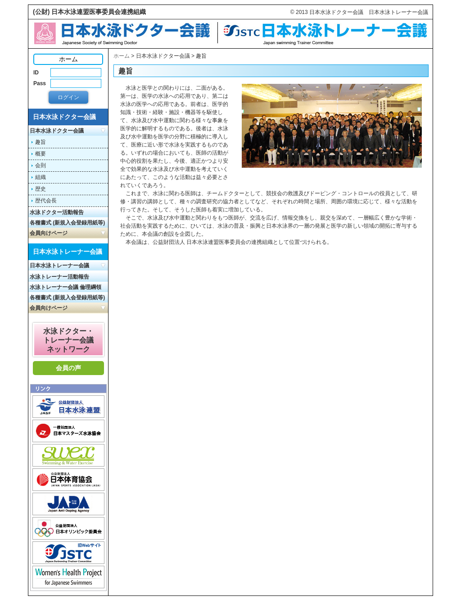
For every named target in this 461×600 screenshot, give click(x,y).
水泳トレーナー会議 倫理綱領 (65, 287)
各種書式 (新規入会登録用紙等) (67, 223)
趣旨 (40, 142)
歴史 (40, 189)
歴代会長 (46, 200)
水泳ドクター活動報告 (57, 212)
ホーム (121, 56)
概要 (40, 154)
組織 (40, 177)
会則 (40, 165)
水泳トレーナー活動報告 (59, 277)
